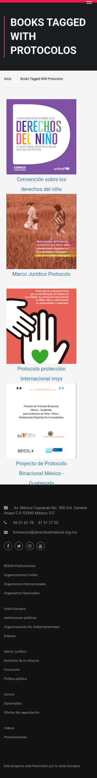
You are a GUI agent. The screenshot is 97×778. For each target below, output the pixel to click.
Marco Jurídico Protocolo (41, 274)
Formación (12, 670)
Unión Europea (15, 609)
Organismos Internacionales (25, 584)
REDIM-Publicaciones (20, 566)
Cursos (9, 694)
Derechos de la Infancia (21, 661)
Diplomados (13, 703)
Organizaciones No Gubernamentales (31, 627)
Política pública (15, 679)
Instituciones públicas (20, 618)
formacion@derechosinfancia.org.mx (45, 532)
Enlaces (10, 636)
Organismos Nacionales (22, 593)
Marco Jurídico (15, 651)
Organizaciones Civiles (21, 575)
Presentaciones (15, 737)
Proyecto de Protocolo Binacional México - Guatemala (41, 473)
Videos (9, 728)
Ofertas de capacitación (22, 712)
